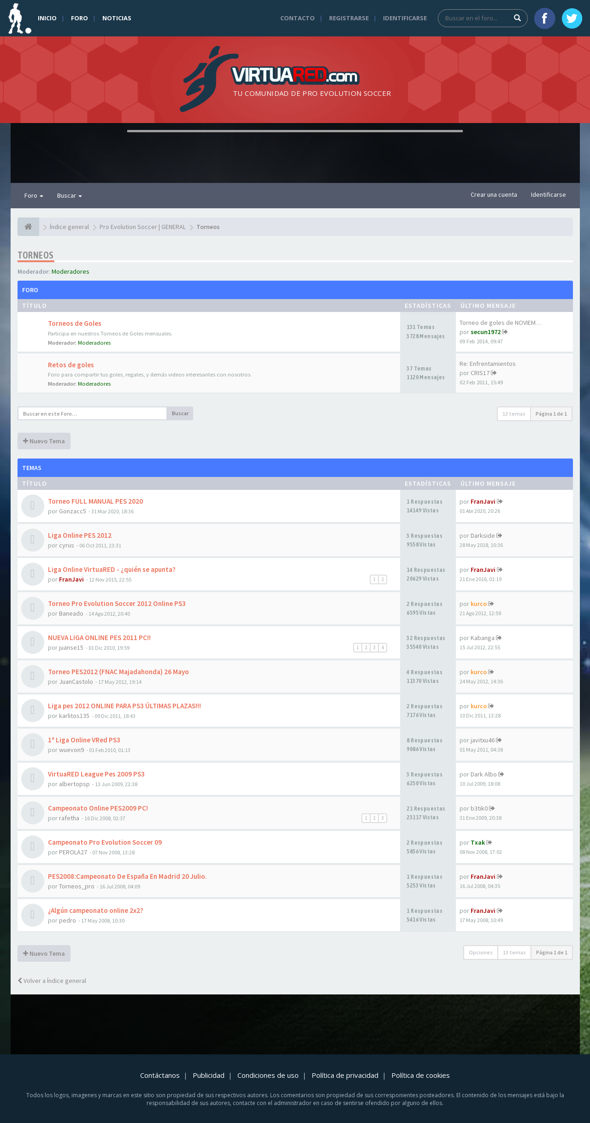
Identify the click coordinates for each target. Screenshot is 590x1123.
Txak (478, 842)
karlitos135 (74, 715)
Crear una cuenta (494, 194)
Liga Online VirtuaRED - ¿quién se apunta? (112, 569)
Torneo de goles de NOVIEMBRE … (507, 322)
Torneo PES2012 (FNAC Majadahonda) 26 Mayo (118, 671)
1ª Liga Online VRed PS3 (84, 739)
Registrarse (349, 18)
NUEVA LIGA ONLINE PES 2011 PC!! (99, 637)
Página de (551, 413)
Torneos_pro (76, 886)
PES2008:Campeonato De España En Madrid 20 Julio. (127, 876)
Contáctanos (160, 1075)
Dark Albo (484, 774)
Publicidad (208, 1075)
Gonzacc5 (72, 511)
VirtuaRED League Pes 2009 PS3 (96, 774)
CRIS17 (480, 373)
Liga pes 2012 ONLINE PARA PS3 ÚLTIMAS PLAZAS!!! (124, 705)
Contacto (297, 18)
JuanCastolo (76, 681)
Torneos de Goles (74, 323)
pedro (67, 920)
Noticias (116, 18)
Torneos (36, 255)
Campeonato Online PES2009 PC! (98, 808)
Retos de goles (71, 364)
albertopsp (74, 784)
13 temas (513, 413)
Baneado (71, 613)
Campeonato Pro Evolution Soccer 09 (105, 842)
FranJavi (483, 501)
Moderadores (70, 271)
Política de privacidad (345, 1075)
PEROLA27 (73, 852)
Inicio (47, 18)
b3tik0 (479, 808)
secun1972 (486, 332)
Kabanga (483, 638)
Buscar (69, 195)
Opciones (481, 952)
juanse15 (71, 647)
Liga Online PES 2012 (80, 535)
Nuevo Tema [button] (44, 441)
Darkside (483, 535)
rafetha (69, 818)
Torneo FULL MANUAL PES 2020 (95, 501)
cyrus (66, 545)
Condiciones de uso (268, 1075)
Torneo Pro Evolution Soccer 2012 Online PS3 (117, 603)
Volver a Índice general (52, 980)
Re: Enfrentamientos (488, 363)
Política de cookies (420, 1075)
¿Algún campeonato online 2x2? (95, 910)
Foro (79, 18)
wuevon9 (71, 750)
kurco (479, 604)
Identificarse (405, 18)
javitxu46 (483, 740)
